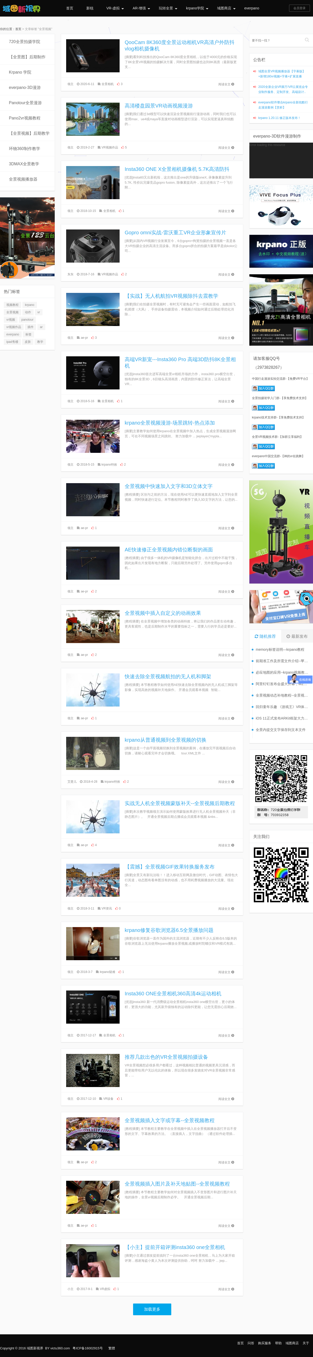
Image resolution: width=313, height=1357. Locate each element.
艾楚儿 (72, 781)
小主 (70, 1289)
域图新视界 (35, 1348)
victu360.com (60, 1348)
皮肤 (28, 342)
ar (41, 327)
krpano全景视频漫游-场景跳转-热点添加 (170, 423)
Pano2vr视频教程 (24, 118)
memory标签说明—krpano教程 (280, 649)
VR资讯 (107, 908)
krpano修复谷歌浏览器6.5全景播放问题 (169, 930)
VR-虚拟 (115, 8)
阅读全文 (226, 84)
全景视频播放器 (23, 179)
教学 (40, 342)
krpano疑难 (107, 972)
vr (38, 312)
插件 (30, 327)
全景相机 (108, 84)
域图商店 (226, 8)
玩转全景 (168, 8)
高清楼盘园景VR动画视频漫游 (159, 105)
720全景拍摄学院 (24, 41)
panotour (27, 319)
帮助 (278, 1343)
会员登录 (299, 8)
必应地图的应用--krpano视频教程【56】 (283, 672)
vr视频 (10, 319)
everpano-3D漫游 (25, 87)
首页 (69, 8)
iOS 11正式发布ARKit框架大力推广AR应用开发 (283, 718)
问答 (251, 1343)
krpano (29, 305)
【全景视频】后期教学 (29, 133)
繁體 (111, 1348)
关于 (306, 1343)
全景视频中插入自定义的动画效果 (163, 613)
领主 (70, 84)
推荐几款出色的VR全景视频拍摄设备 (166, 1057)
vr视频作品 (13, 327)
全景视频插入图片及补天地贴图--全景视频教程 (177, 1184)
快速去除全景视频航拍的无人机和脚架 (168, 676)
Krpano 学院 (20, 72)
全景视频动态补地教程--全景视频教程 (283, 695)
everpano (251, 8)
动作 (28, 312)
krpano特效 (109, 464)
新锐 (89, 8)
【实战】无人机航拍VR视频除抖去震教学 (171, 296)
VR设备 (108, 1099)
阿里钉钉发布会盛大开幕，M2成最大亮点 (283, 684)
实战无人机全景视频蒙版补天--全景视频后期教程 (180, 803)
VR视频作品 (110, 147)
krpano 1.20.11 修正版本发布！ (279, 118)
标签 (28, 334)
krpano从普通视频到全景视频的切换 (165, 740)
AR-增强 (141, 8)
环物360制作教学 (24, 148)
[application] (281, 160)
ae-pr (84, 338)
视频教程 (12, 305)
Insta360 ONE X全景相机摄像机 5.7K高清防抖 (177, 169)
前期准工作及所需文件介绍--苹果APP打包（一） (283, 661)
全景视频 (12, 312)
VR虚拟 (105, 1289)
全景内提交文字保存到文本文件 (281, 730)
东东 (70, 274)
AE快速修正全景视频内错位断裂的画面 (169, 549)
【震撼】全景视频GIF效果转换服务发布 (170, 867)
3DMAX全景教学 (24, 164)
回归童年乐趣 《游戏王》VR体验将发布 (283, 707)
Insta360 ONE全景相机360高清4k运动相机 (173, 993)
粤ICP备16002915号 (88, 1348)
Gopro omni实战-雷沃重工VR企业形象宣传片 (175, 232)
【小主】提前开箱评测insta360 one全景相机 (175, 1247)
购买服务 (264, 1343)
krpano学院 (197, 8)
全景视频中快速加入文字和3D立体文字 (169, 486)
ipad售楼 (12, 342)
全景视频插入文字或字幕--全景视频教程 (170, 1120)
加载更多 (152, 1309)
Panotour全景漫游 (25, 103)
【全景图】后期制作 (27, 57)
